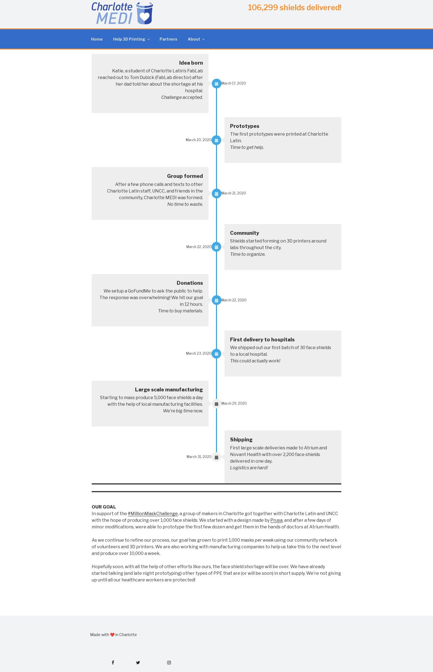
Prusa (276, 520)
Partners (168, 39)
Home (97, 39)
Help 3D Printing (132, 39)
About (196, 39)
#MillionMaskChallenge (153, 513)
